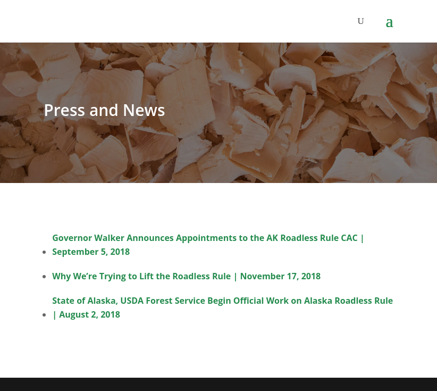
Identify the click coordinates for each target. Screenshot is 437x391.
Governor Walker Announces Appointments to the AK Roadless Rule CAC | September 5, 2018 (208, 244)
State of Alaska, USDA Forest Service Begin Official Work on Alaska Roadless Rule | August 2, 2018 (222, 307)
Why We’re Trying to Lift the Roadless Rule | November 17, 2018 (186, 276)
